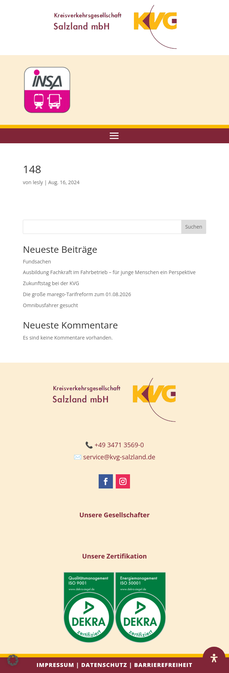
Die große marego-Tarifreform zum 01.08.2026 (77, 294)
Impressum (55, 665)
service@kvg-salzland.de (119, 457)
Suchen (193, 226)
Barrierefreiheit (163, 665)
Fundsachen (37, 261)
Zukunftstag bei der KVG (51, 283)
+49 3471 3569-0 (119, 444)
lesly (38, 182)
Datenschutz (104, 665)
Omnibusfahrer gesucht (50, 305)
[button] (13, 660)
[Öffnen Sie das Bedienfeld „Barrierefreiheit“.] (214, 658)
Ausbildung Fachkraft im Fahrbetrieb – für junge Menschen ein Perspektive (109, 272)
